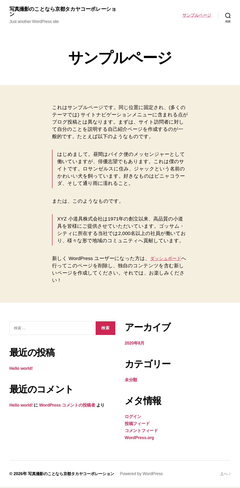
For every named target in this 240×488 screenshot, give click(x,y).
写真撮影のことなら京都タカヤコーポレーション (61, 12)
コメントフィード (141, 431)
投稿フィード (137, 424)
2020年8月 (134, 344)
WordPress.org (139, 438)
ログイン (133, 417)
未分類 (131, 380)
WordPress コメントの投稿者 (67, 406)
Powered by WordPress (146, 474)
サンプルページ (196, 15)
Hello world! (21, 369)
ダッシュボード (168, 259)
